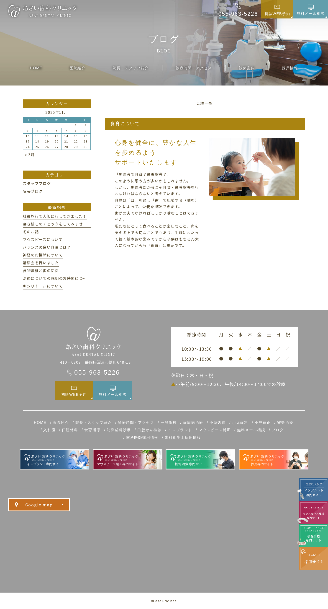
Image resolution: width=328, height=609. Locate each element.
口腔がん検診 (149, 430)
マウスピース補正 (215, 430)
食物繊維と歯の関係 (41, 270)
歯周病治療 (193, 422)
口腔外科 (70, 430)
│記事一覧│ (205, 103)
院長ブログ (33, 191)
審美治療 (285, 422)
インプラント (180, 430)
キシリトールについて (43, 286)
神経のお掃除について (43, 255)
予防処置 (218, 422)
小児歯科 (240, 422)
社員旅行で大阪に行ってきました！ (55, 216)
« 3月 (30, 154)
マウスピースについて (43, 239)
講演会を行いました (41, 262)
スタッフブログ (37, 183)
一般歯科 (169, 422)
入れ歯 (49, 430)
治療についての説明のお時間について (57, 278)
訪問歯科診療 (119, 430)
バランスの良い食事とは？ (47, 247)
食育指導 (92, 430)
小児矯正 (263, 422)
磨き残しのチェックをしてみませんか (57, 224)
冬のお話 (31, 231)
